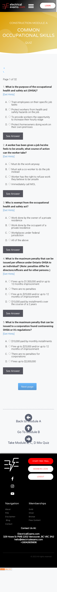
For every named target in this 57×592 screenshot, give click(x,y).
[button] (31, 5)
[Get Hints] (8, 94)
